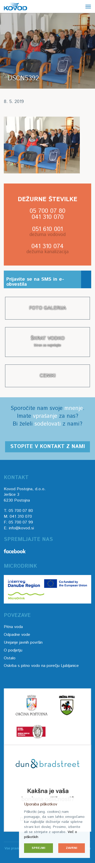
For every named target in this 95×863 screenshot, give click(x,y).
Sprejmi (38, 848)
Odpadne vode (17, 635)
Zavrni (71, 848)
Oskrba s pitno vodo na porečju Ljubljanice (41, 666)
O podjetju (13, 650)
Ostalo (9, 658)
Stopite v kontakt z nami (47, 446)
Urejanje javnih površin (23, 642)
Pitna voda (13, 627)
